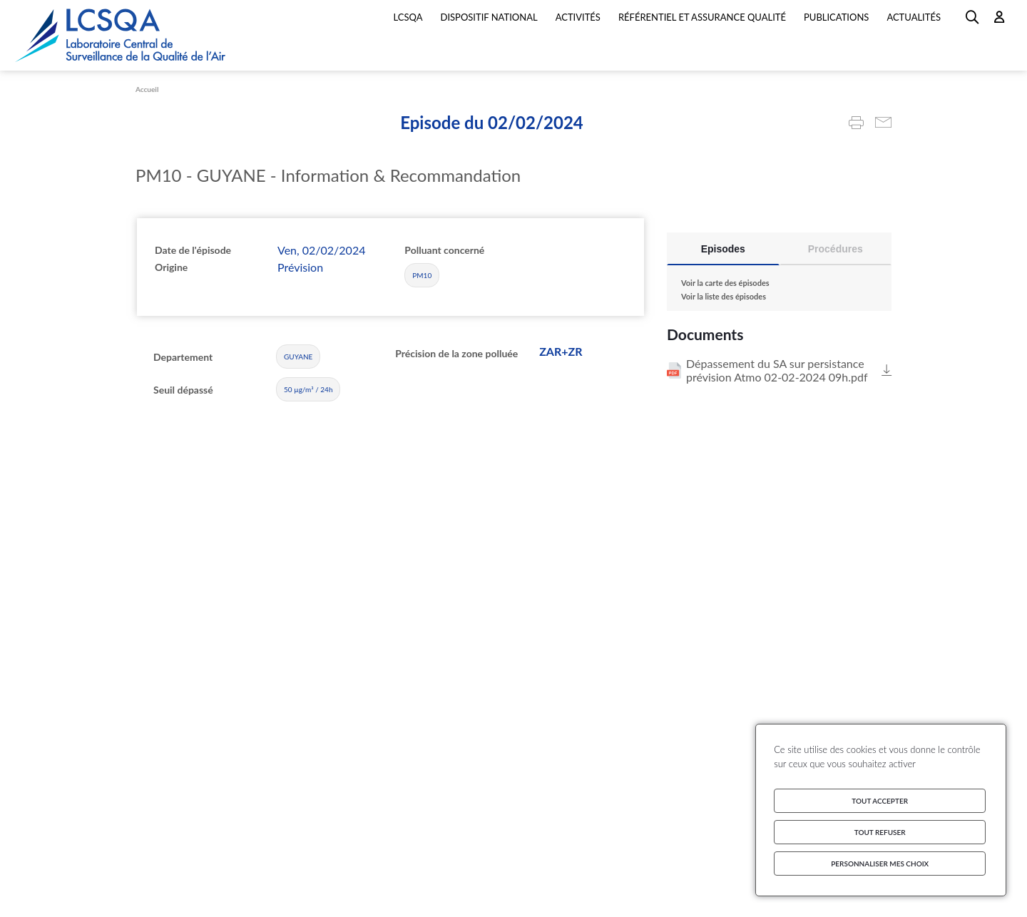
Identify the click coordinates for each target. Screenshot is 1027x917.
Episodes (723, 249)
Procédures (835, 249)
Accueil (147, 89)
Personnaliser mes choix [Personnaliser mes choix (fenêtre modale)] (880, 863)
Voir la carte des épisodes (725, 282)
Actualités (914, 17)
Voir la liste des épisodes (723, 296)
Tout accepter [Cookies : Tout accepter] (880, 800)
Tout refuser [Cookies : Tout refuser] (880, 832)
